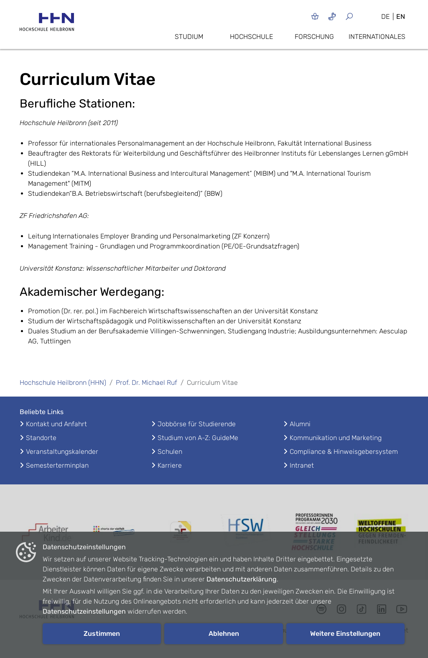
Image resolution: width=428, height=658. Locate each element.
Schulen (170, 452)
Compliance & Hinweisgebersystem (344, 452)
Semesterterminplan (57, 465)
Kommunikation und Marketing (336, 438)
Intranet (302, 465)
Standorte (41, 438)
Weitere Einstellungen (345, 634)
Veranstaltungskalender (62, 452)
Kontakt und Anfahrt (56, 424)
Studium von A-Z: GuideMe (198, 438)
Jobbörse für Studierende (197, 424)
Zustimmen (102, 634)
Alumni (300, 424)
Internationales (377, 37)
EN (400, 16)
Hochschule (251, 37)
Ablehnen (224, 634)
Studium (189, 37)
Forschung (314, 37)
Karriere (170, 465)
